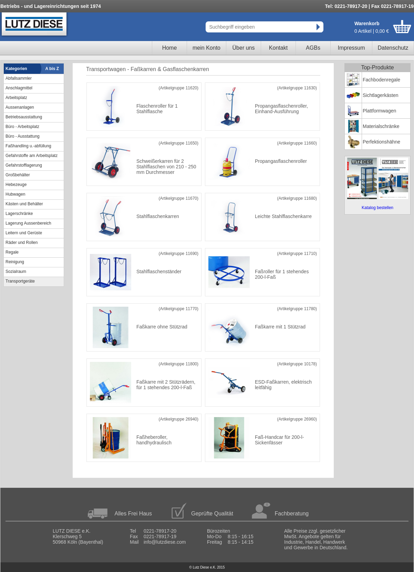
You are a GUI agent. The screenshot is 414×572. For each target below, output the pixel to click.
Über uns (243, 48)
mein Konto (206, 48)
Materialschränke (381, 126)
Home (169, 48)
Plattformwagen (379, 111)
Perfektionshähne (381, 142)
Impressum (351, 48)
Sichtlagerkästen (381, 95)
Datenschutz (393, 48)
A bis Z (52, 68)
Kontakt (278, 48)
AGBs (313, 48)
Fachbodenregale (381, 79)
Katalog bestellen (377, 207)
